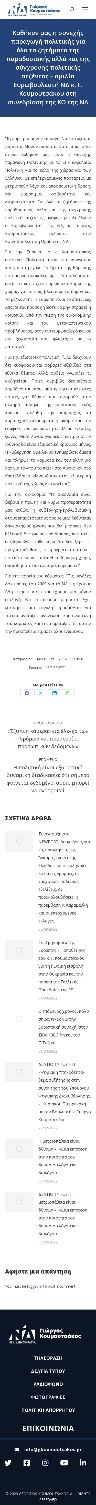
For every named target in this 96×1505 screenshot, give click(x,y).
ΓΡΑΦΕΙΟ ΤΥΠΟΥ (46, 659)
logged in (34, 1286)
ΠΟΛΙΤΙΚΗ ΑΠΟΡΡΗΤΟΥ (48, 1410)
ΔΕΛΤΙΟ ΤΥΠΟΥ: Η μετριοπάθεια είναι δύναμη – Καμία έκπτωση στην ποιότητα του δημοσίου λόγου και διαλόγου (62, 1214)
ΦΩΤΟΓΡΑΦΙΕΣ (48, 1397)
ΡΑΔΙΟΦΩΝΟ (48, 1384)
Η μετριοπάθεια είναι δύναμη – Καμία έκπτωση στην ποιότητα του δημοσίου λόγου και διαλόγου (62, 1157)
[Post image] (19, 841)
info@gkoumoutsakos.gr (48, 1449)
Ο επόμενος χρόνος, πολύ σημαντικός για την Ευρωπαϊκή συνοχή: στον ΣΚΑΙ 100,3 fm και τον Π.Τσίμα (63, 1027)
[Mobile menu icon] (85, 9)
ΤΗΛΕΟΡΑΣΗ (48, 1358)
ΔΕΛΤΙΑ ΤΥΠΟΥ (55, 667)
